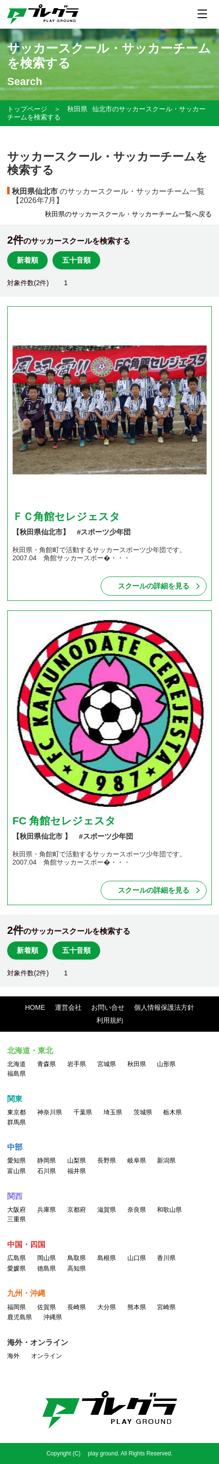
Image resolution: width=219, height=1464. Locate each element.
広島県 (16, 1257)
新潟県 (166, 1160)
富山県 (16, 1171)
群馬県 (16, 1122)
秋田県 (77, 109)
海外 (13, 1355)
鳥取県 (76, 1257)
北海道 (16, 1064)
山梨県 (76, 1160)
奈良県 (136, 1209)
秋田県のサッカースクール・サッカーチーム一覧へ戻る (128, 214)
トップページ (27, 109)
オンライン (46, 1355)
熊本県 (136, 1307)
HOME (35, 1007)
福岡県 (16, 1307)
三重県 (16, 1219)
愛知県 (16, 1160)
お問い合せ (108, 1007)
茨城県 (143, 1112)
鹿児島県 (19, 1317)
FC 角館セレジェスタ (64, 821)
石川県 (46, 1171)
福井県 (76, 1171)
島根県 (106, 1257)
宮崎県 (166, 1307)
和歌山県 (169, 1209)
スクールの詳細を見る (153, 586)
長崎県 (76, 1307)
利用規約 (109, 1020)
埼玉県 (113, 1112)
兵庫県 (46, 1209)
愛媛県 (16, 1268)
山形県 (166, 1064)
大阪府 (16, 1209)
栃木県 (172, 1112)
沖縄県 (52, 1317)
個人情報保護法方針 (164, 1007)
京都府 (76, 1209)
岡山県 (46, 1257)
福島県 (16, 1073)
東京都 (16, 1112)
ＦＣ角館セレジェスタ (66, 517)
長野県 (106, 1160)
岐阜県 (136, 1160)
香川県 (166, 1257)
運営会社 (68, 1007)
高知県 (76, 1268)
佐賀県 (46, 1307)
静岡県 (46, 1160)
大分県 (106, 1307)
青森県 (46, 1064)
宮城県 (106, 1064)
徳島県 (46, 1268)
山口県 (136, 1257)
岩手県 (76, 1064)
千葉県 (82, 1112)
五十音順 (76, 260)
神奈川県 (49, 1112)
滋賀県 (106, 1209)
